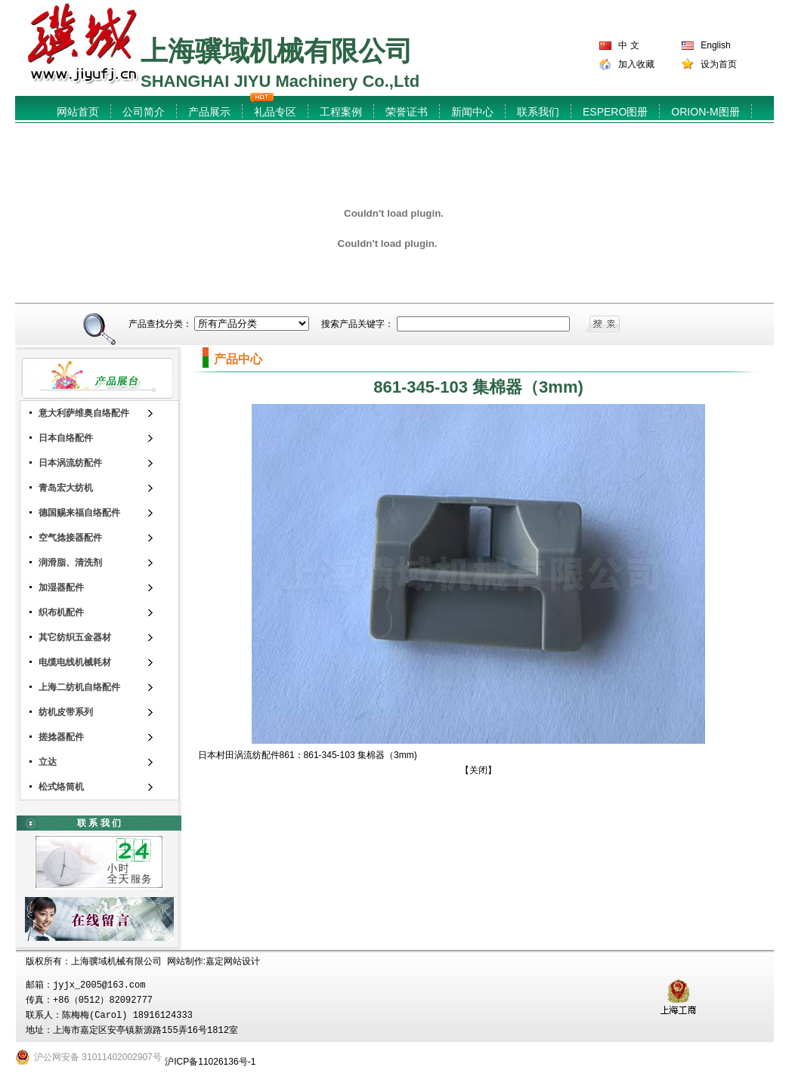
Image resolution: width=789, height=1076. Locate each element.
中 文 (628, 45)
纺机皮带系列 (66, 712)
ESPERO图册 (615, 112)
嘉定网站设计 (233, 961)
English (715, 45)
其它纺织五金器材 (75, 637)
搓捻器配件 (61, 737)
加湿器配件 (61, 587)
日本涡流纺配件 (70, 463)
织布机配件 (61, 612)
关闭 (478, 770)
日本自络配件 (66, 438)
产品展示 (209, 112)
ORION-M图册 (705, 112)
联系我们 (538, 112)
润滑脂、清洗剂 (70, 562)
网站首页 (78, 112)
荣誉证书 (406, 112)
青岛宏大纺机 (66, 488)
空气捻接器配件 (70, 537)
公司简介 (143, 112)
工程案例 (341, 112)
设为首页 (719, 64)
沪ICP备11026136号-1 (210, 1061)
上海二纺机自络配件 (79, 687)
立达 (48, 762)
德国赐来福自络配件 (79, 512)
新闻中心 (472, 112)
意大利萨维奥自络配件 (84, 413)
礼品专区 (275, 112)
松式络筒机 (61, 787)
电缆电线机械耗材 (75, 662)
